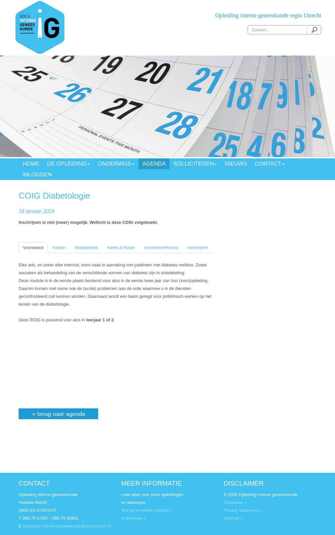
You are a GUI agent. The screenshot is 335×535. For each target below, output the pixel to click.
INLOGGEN (37, 174)
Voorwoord (33, 247)
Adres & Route (121, 247)
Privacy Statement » (243, 510)
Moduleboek (86, 247)
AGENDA (154, 164)
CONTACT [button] (270, 164)
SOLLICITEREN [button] (195, 164)
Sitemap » (233, 518)
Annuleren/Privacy (161, 247)
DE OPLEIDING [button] (68, 164)
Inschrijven (198, 247)
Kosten (58, 247)
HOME (31, 164)
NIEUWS (236, 164)
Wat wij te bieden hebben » (146, 510)
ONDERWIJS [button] (116, 164)
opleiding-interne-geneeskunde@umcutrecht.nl (67, 526)
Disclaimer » (235, 502)
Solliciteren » (133, 518)
